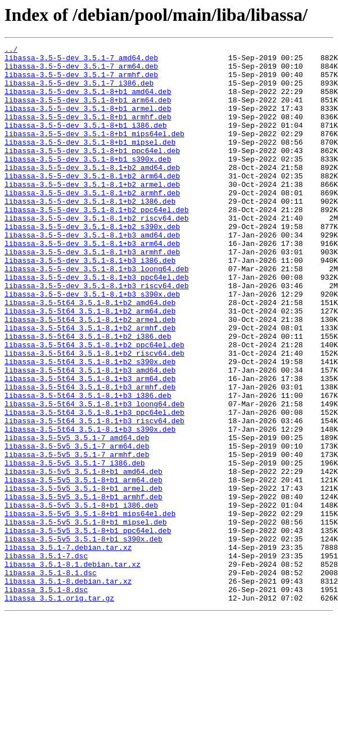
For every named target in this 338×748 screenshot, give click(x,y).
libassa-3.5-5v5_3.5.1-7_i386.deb (74, 547)
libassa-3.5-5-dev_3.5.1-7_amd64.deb (81, 61)
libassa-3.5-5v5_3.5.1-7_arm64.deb (76, 527)
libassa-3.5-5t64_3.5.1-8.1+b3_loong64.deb (94, 476)
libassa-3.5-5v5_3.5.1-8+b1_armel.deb (83, 577)
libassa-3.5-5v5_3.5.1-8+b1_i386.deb (81, 598)
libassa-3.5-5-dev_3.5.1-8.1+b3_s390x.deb (92, 344)
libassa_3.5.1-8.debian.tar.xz (68, 689)
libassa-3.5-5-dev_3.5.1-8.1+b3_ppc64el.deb (96, 324)
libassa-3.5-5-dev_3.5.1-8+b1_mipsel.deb (89, 162)
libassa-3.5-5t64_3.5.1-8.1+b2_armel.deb (89, 375)
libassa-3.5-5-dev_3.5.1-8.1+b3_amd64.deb (92, 273)
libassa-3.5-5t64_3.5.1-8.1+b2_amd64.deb (89, 355)
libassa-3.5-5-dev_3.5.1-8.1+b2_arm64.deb (92, 203)
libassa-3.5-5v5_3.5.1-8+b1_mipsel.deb (85, 618)
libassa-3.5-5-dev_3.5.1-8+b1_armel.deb (87, 122)
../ (10, 51)
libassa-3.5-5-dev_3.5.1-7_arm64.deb (81, 71)
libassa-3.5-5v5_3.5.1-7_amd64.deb (76, 517)
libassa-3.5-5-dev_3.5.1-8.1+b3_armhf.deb (92, 294)
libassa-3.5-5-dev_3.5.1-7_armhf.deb (81, 81)
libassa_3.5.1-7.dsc (46, 658)
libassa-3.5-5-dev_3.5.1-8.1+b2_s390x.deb (92, 263)
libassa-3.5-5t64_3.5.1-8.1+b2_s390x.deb (89, 425)
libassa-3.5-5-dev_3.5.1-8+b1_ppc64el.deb (92, 172)
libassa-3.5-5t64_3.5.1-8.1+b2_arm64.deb (89, 365)
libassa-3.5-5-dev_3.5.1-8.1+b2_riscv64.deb (96, 253)
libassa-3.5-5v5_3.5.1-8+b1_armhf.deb (83, 588)
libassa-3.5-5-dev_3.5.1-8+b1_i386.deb (85, 142)
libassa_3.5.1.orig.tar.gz (59, 709)
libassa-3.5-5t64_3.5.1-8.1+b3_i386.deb (87, 466)
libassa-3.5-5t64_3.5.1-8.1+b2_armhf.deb (89, 385)
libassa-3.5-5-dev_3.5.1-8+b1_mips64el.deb (94, 152)
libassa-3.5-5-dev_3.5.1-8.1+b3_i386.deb (89, 304)
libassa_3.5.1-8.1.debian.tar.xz (72, 669)
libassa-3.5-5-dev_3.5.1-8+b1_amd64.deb (87, 101)
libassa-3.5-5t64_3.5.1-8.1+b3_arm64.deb (89, 446)
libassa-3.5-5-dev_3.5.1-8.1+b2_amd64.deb (92, 192)
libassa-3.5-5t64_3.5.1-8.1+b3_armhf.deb (89, 456)
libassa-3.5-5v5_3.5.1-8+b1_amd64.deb (83, 557)
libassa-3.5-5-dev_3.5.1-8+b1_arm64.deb (87, 111)
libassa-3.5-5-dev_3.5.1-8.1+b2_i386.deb (89, 233)
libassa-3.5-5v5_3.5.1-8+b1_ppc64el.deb (87, 628)
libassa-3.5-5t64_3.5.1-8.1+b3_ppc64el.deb (94, 486)
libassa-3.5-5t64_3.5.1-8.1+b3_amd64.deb (89, 436)
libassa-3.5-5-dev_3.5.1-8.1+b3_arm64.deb (92, 284)
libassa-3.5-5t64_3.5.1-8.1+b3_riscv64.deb (94, 496)
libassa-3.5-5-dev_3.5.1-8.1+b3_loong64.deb (96, 314)
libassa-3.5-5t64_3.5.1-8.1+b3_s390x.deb (89, 506)
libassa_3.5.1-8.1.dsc (50, 679)
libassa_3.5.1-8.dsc (46, 699)
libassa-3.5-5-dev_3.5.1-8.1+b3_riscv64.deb (96, 334)
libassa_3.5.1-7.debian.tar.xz (68, 648)
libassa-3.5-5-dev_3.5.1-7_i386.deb (79, 91)
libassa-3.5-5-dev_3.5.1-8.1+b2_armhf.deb (92, 223)
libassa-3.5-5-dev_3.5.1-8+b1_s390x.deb (87, 182)
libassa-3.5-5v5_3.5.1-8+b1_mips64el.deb (89, 608)
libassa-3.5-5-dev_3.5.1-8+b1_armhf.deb (87, 132)
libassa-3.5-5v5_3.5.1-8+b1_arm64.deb (83, 567)
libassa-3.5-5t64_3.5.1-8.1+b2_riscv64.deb (94, 415)
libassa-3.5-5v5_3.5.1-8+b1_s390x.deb (83, 638)
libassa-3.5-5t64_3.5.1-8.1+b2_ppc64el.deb (94, 405)
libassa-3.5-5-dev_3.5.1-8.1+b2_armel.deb (92, 213)
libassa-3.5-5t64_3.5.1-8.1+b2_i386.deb (87, 395)
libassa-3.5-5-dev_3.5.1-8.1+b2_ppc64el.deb (96, 243)
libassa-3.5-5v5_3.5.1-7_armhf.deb (76, 537)
